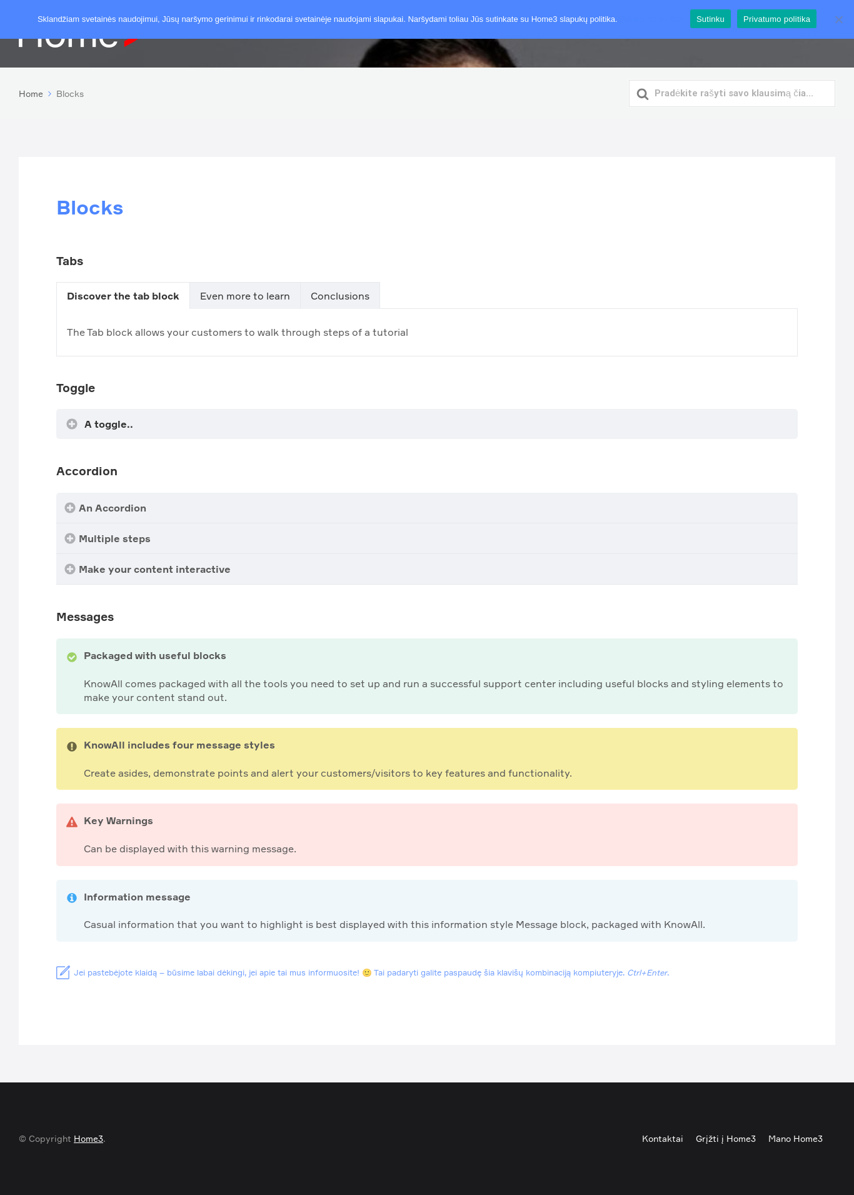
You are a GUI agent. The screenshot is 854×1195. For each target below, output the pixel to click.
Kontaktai (662, 1138)
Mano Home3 (795, 1138)
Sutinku (710, 19)
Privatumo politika (652, 19)
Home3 (88, 1138)
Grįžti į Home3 (726, 1138)
